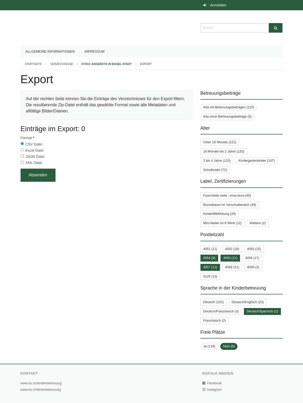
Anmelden (218, 5)
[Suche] (275, 28)
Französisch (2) (214, 320)
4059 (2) (253, 267)
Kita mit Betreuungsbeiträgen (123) (228, 107)
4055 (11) (230, 258)
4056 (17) (252, 258)
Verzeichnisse (61, 63)
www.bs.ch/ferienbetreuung (41, 389)
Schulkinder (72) (215, 170)
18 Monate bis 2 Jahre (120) (223, 151)
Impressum (95, 51)
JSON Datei (34, 157)
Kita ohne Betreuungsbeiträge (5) (227, 116)
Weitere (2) (258, 223)
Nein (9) (229, 346)
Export (146, 63)
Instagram (212, 389)
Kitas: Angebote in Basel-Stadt (106, 63)
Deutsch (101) (213, 302)
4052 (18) (232, 249)
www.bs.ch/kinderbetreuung (42, 383)
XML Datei (33, 163)
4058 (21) (232, 267)
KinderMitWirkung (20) (219, 214)
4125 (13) (210, 276)
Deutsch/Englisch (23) (248, 302)
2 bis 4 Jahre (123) (217, 160)
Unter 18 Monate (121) (219, 142)
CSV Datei (33, 144)
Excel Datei (34, 150)
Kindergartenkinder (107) (256, 160)
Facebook (212, 383)
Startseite (33, 63)
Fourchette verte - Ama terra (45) (227, 195)
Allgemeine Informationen (50, 51)
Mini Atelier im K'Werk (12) (222, 223)
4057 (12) (210, 267)
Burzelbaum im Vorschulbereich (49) (229, 205)
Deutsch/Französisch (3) (221, 311)
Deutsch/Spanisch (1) (262, 311)
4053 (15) (254, 249)
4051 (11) (210, 249)
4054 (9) (209, 258)
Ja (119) (209, 346)
